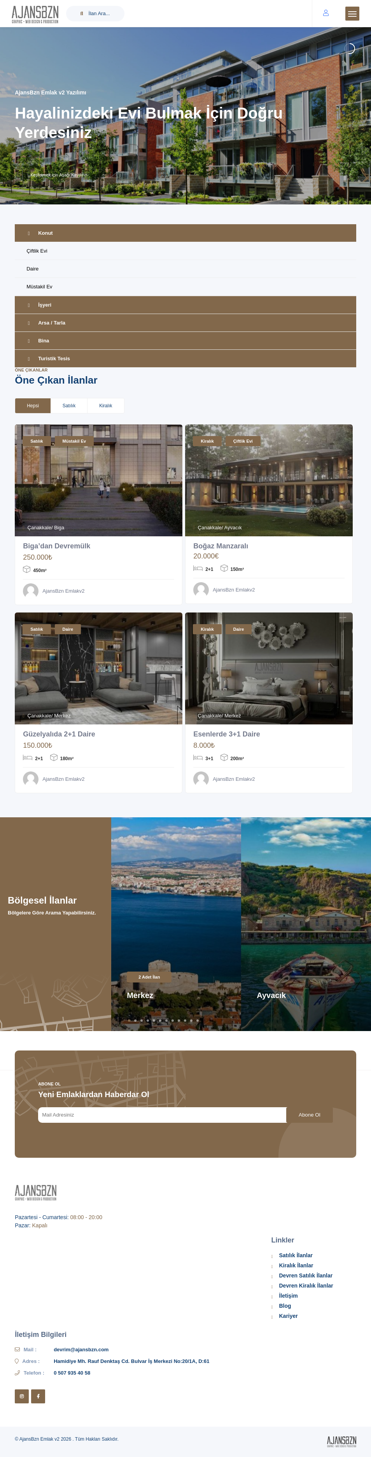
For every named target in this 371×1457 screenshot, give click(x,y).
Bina (37, 341)
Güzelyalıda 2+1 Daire (59, 734)
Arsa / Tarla (45, 323)
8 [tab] (173, 1020)
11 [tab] (191, 1020)
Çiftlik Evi (36, 251)
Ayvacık (271, 995)
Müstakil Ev (39, 287)
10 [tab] (185, 1020)
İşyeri (38, 305)
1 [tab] (129, 1020)
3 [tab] (141, 1020)
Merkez (140, 995)
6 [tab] (160, 1020)
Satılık (36, 441)
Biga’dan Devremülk (56, 546)
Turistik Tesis (48, 358)
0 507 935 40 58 (72, 1373)
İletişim (288, 1296)
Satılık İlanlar (296, 1255)
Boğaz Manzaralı (220, 546)
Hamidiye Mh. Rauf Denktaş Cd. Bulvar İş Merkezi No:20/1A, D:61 (131, 1361)
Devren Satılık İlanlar (306, 1275)
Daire (32, 269)
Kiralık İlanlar (296, 1265)
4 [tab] (148, 1020)
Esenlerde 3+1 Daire (226, 734)
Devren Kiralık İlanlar (306, 1286)
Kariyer (288, 1316)
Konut (39, 233)
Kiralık (207, 441)
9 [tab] (179, 1020)
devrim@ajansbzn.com (81, 1349)
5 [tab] (154, 1020)
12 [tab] (197, 1020)
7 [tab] (166, 1020)
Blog (285, 1306)
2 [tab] (135, 1020)
